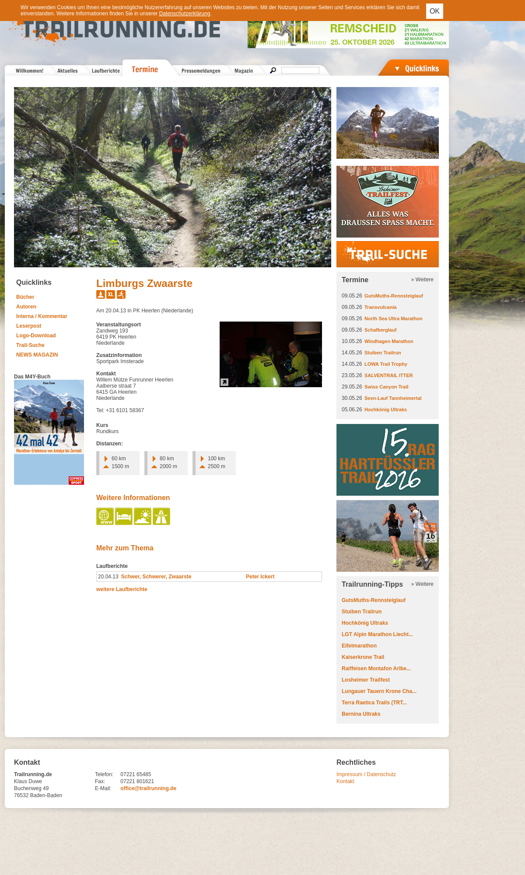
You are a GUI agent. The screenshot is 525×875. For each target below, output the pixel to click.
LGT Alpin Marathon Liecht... (377, 634)
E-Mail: (103, 788)
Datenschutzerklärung (184, 13)
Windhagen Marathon (388, 341)
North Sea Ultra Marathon (393, 318)
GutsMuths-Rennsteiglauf (393, 295)
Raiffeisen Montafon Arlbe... (376, 668)
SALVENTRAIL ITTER (388, 375)
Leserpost (28, 326)
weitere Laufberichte (121, 589)
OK (435, 11)
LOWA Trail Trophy (385, 364)
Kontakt (345, 781)
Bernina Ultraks (361, 714)
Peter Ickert (260, 577)
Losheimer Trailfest (366, 680)
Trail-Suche (30, 345)
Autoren (26, 307)
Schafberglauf (380, 329)
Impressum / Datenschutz (366, 774)
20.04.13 (108, 577)
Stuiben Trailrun (382, 352)
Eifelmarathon (359, 646)
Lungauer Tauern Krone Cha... (379, 691)
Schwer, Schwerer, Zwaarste (156, 577)
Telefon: (104, 774)
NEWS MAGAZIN (37, 355)
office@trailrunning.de (148, 788)
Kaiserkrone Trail (363, 657)
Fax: (100, 781)
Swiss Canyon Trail (386, 386)
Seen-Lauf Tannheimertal (393, 398)
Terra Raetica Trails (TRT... (374, 703)
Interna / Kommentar (41, 316)
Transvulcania (380, 307)
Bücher (25, 297)
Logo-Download (36, 335)
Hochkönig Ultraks (385, 409)
